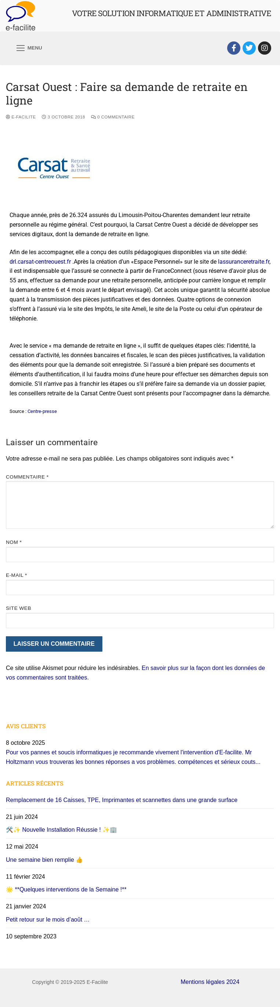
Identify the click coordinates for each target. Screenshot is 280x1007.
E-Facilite (21, 117)
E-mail (16, 575)
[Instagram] (264, 48)
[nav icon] (29, 48)
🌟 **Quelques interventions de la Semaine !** (66, 889)
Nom (14, 542)
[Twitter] (249, 48)
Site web (18, 608)
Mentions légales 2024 (210, 982)
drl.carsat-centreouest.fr (40, 261)
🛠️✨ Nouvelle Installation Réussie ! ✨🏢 (61, 830)
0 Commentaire (113, 117)
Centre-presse (42, 411)
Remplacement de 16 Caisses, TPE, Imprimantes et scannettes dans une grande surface (121, 800)
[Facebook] (233, 48)
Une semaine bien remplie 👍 (44, 860)
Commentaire (27, 477)
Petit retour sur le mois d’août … (48, 919)
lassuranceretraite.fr (243, 261)
